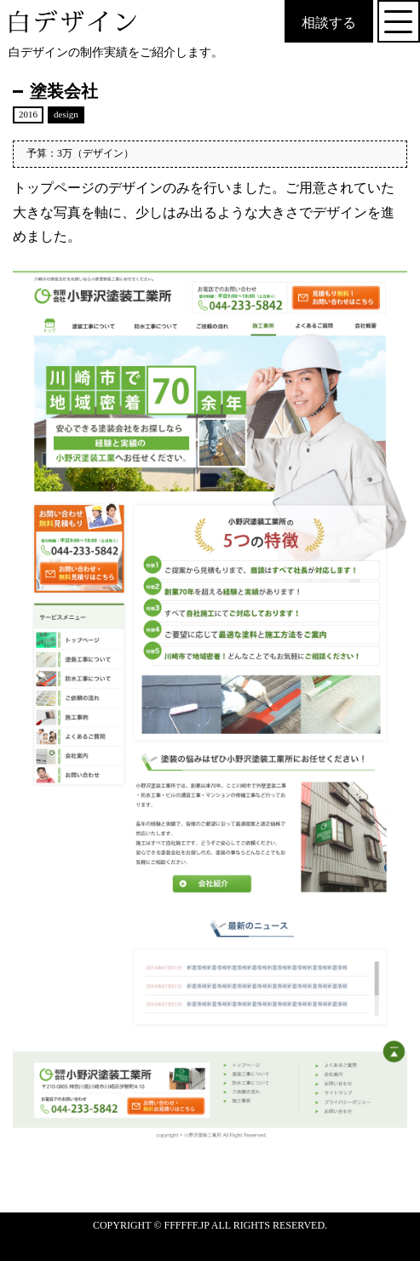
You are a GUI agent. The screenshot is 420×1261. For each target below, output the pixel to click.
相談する (329, 22)
